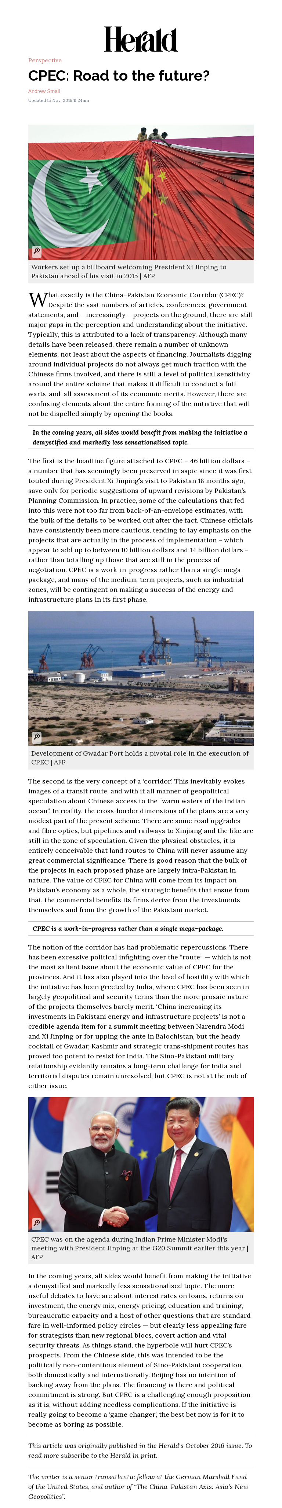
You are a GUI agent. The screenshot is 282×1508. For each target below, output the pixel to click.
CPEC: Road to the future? (119, 75)
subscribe (75, 1455)
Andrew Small (44, 91)
